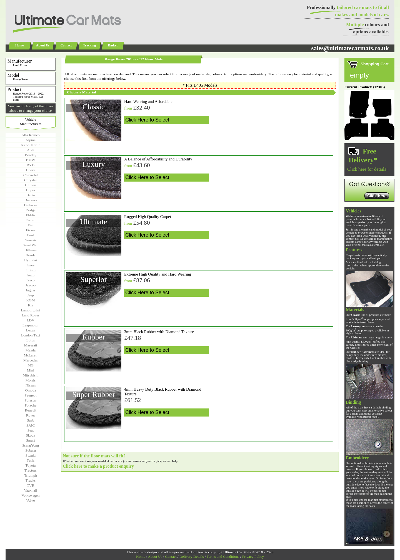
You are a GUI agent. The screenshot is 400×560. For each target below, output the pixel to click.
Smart (30, 440)
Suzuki (30, 455)
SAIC (30, 425)
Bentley (30, 155)
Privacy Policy (253, 556)
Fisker (30, 230)
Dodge (31, 210)
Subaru (30, 450)
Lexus (30, 330)
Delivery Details (191, 556)
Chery (30, 170)
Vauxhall (30, 490)
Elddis (30, 215)
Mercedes (30, 360)
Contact (66, 45)
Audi (30, 150)
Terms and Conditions (223, 556)
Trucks (31, 480)
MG (30, 365)
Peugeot (31, 395)
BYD (30, 165)
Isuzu (31, 275)
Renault (30, 410)
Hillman (30, 250)
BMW (30, 160)
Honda (31, 255)
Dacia (30, 195)
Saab (30, 420)
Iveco (30, 280)
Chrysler (30, 180)
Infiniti (30, 270)
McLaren (31, 355)
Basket (113, 45)
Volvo (30, 500)
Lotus (30, 340)
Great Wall (30, 245)
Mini (30, 370)
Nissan (31, 385)
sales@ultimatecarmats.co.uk (350, 48)
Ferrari (31, 220)
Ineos (31, 265)
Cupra (30, 190)
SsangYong (30, 445)
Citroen (30, 185)
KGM (30, 300)
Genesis (30, 240)
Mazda (31, 350)
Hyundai (30, 260)
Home (19, 45)
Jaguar (31, 290)
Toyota (31, 465)
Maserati (30, 345)
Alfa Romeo (30, 135)
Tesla (30, 460)
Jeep (30, 295)
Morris (31, 380)
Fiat (31, 225)
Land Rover (30, 315)
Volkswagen (31, 495)
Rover (30, 415)
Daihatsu (30, 205)
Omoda (30, 390)
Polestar (31, 400)
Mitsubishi (30, 375)
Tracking (89, 45)
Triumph (30, 475)
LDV (30, 320)
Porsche (30, 405)
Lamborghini (30, 310)
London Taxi (30, 335)
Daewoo (30, 200)
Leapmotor (30, 325)
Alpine (31, 140)
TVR (30, 485)
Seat (31, 430)
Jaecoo (31, 285)
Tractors (30, 470)
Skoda (30, 435)
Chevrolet (30, 175)
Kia (30, 305)
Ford (30, 235)
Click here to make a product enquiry (98, 466)
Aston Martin (30, 145)
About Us (42, 45)
